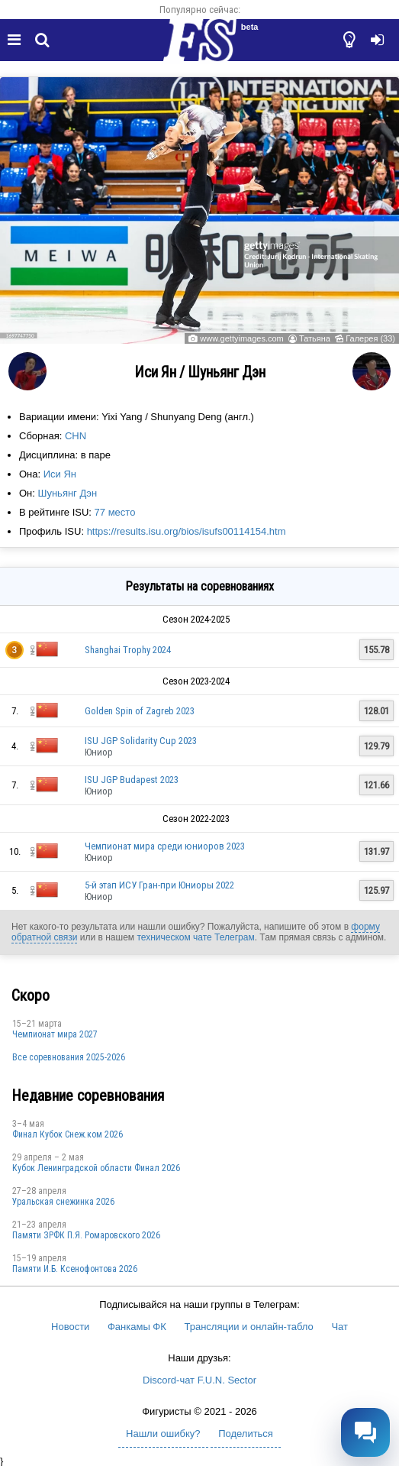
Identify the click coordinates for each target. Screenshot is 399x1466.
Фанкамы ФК (137, 1326)
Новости (70, 1326)
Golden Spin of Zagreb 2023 (140, 711)
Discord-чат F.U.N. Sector (199, 1380)
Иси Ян (59, 474)
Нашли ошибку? (163, 1433)
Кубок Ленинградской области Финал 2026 (96, 1168)
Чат (339, 1326)
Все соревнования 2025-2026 (68, 1057)
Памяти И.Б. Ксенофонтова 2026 (74, 1269)
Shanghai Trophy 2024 (128, 649)
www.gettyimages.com (241, 338)
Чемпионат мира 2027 (55, 1034)
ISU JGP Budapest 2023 (132, 779)
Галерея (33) (370, 338)
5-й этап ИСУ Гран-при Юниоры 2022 (159, 885)
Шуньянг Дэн (68, 493)
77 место (115, 512)
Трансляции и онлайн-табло (248, 1326)
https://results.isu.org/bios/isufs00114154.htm (186, 531)
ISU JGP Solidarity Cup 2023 (141, 740)
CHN (75, 436)
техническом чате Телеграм (195, 937)
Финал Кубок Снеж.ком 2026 (67, 1134)
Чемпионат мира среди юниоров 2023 (165, 846)
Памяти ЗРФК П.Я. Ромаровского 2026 (86, 1235)
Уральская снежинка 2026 (63, 1201)
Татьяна (314, 338)
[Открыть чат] (365, 1432)
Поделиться (245, 1433)
